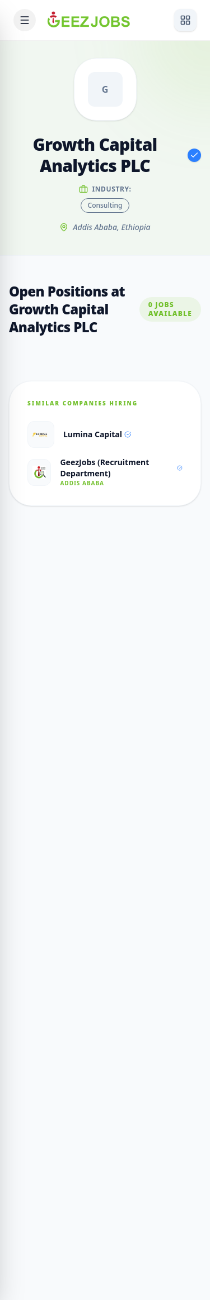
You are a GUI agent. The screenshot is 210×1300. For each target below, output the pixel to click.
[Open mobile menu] (24, 20)
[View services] (185, 20)
